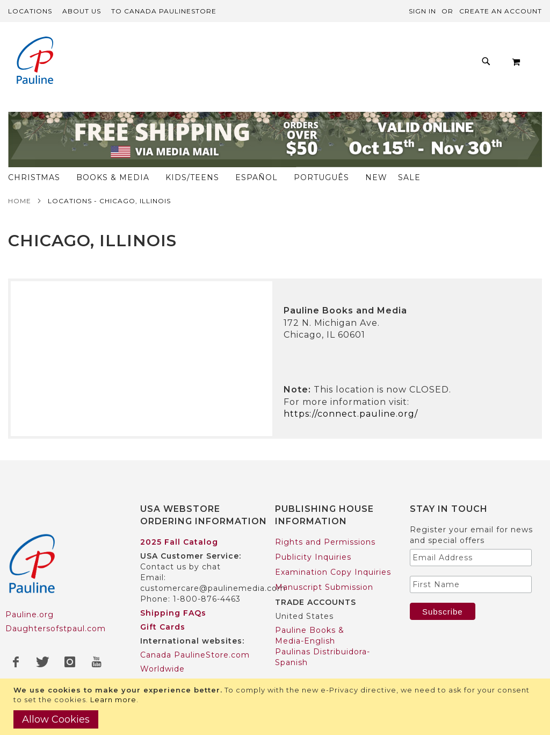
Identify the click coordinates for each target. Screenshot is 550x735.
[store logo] (35, 61)
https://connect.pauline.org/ (351, 393)
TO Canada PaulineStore (163, 11)
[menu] (301, 64)
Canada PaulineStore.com (195, 634)
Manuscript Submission (324, 566)
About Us (81, 11)
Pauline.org (29, 594)
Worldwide (162, 648)
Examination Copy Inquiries (333, 551)
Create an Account (500, 11)
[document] (276, 707)
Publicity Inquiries (313, 536)
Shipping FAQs (173, 592)
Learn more (113, 699)
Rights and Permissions (325, 521)
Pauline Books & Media (324, 677)
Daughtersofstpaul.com (55, 608)
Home (19, 180)
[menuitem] (114, 64)
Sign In (422, 11)
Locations (30, 11)
